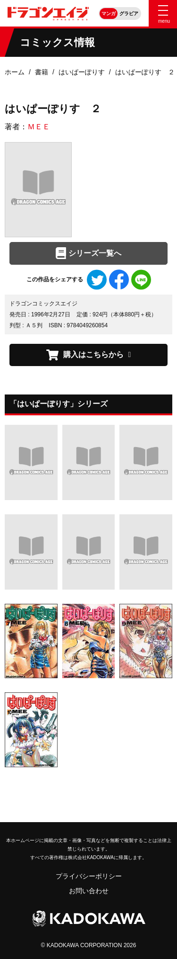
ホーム (15, 72)
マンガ (108, 13)
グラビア (128, 13)
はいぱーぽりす (82, 72)
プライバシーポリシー (89, 876)
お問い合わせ (89, 891)
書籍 (41, 72)
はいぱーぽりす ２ (145, 72)
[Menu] (163, 13)
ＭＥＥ (38, 127)
